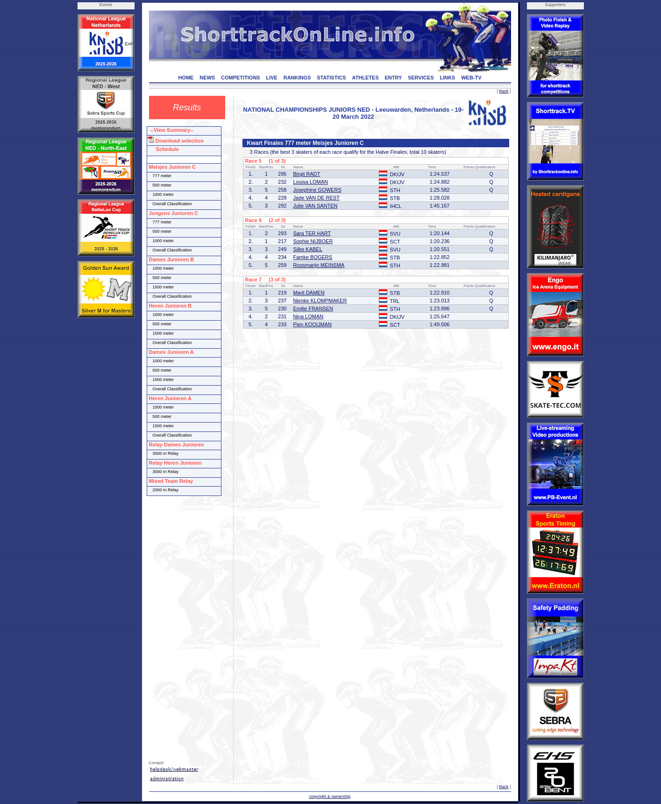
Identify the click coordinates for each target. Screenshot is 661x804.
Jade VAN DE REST (316, 198)
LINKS (447, 77)
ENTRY (393, 77)
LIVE (271, 77)
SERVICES (421, 77)
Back (503, 91)
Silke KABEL (307, 249)
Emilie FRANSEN (313, 308)
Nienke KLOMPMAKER (320, 300)
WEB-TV (471, 77)
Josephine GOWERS (317, 190)
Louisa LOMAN (310, 182)
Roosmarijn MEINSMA (318, 265)
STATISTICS (331, 77)
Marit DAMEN (308, 292)
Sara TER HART (312, 233)
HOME (185, 77)
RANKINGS (297, 77)
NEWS (207, 77)
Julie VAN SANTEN (315, 205)
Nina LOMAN (308, 316)
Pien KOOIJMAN (312, 324)
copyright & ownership (330, 796)
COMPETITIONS (240, 77)
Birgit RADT (306, 174)
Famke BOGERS (312, 257)
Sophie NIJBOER (313, 241)
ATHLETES (365, 77)
